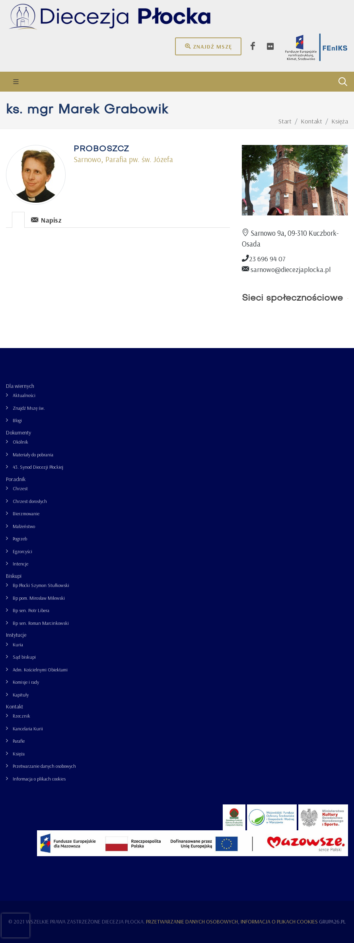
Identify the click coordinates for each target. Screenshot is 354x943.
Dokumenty (18, 432)
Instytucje (16, 634)
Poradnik (15, 479)
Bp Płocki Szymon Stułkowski (41, 585)
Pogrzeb (20, 539)
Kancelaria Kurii (28, 729)
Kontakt (14, 706)
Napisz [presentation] (46, 219)
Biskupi (13, 575)
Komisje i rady (26, 682)
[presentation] (18, 220)
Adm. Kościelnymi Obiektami (40, 670)
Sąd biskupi (24, 657)
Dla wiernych (20, 385)
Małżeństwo (24, 526)
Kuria (18, 645)
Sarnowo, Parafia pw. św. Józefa (123, 159)
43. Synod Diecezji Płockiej (38, 467)
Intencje (20, 564)
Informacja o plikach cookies (39, 779)
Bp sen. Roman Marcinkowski (41, 623)
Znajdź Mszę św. (29, 408)
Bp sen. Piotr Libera (31, 610)
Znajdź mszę (208, 46)
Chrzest (20, 488)
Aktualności (24, 395)
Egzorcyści (22, 551)
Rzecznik (21, 716)
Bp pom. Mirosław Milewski (39, 598)
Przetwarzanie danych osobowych (44, 766)
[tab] (18, 219)
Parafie (19, 741)
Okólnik (20, 442)
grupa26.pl (332, 921)
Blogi (17, 420)
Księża (19, 754)
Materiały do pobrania (33, 455)
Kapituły (21, 695)
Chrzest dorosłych (30, 501)
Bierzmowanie (26, 513)
